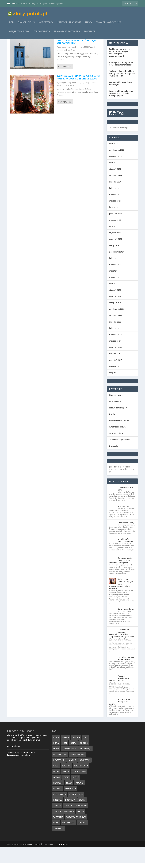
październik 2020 (116, 325)
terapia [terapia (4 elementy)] (57, 821)
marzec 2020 (115, 356)
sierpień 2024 (115, 197)
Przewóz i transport (69, 24)
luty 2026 (113, 159)
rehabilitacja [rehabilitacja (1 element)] (76, 810)
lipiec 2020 (114, 344)
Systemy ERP (123, 522)
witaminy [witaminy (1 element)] (58, 833)
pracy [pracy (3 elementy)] (69, 798)
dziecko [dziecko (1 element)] (84, 759)
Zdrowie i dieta (41, 33)
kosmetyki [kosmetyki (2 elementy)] (85, 776)
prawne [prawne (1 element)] (79, 798)
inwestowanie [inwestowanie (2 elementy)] (77, 770)
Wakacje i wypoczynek (108, 24)
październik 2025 (116, 165)
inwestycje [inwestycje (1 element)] (58, 776)
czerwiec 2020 (115, 350)
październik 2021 (116, 267)
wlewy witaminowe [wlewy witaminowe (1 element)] (76, 833)
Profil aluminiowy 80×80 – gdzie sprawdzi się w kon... (43, 3)
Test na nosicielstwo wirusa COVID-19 (119, 694)
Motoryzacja (46, 24)
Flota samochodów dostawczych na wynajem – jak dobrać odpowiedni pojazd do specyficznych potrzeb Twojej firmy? (27, 753)
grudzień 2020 (115, 312)
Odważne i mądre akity (125, 504)
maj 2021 (113, 286)
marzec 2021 (115, 293)
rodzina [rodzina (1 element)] (57, 815)
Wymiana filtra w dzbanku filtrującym (121, 99)
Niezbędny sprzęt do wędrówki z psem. (121, 717)
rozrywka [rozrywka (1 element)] (70, 815)
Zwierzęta (89, 33)
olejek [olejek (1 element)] (75, 793)
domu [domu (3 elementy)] (73, 759)
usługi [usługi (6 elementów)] (80, 827)
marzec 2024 (115, 216)
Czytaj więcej (64, 82)
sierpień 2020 (115, 337)
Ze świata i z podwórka (67, 33)
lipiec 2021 (114, 274)
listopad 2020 (115, 318)
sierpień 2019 (115, 369)
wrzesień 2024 (115, 191)
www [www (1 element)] (55, 838)
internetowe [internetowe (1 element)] (60, 770)
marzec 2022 (115, 236)
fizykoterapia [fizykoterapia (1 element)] (69, 764)
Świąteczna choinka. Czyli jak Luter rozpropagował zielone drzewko (78, 93)
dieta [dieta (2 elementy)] (56, 759)
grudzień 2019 (115, 363)
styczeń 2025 (115, 185)
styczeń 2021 (115, 306)
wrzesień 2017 (115, 376)
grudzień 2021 (115, 255)
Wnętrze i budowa (19, 33)
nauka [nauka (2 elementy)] (66, 787)
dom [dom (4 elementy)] (64, 759)
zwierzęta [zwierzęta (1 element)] (58, 844)
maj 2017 (113, 388)
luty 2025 (113, 178)
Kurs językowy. (14, 762)
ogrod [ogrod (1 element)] (56, 793)
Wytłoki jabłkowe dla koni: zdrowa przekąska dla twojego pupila (121, 109)
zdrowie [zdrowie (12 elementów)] (82, 838)
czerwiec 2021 (115, 280)
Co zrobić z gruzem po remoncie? (126, 674)
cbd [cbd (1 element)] (85, 753)
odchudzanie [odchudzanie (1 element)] (79, 787)
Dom (11, 24)
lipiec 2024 (114, 204)
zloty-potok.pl (73, 63)
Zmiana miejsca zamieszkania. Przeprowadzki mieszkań (21, 769)
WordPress (63, 860)
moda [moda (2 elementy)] (56, 787)
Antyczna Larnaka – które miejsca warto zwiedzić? (77, 57)
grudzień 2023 (115, 229)
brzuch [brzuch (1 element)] (76, 753)
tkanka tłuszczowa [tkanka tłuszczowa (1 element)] (63, 827)
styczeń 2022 (115, 248)
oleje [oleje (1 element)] (66, 793)
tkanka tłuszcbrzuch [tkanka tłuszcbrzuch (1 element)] (75, 821)
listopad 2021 (115, 261)
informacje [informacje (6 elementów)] (85, 764)
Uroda (89, 24)
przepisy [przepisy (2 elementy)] (57, 804)
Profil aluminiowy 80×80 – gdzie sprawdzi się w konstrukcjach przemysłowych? (120, 68)
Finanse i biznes (26, 24)
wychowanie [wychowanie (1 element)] (68, 838)
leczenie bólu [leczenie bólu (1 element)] (81, 781)
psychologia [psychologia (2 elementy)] (59, 810)
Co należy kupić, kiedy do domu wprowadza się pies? (120, 576)
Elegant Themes (33, 860)
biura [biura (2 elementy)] (56, 753)
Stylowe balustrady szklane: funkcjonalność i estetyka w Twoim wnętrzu (122, 89)
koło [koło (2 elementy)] (55, 781)
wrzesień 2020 (115, 331)
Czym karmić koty (126, 538)
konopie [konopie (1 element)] (72, 776)
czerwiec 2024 (115, 210)
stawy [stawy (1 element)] (82, 815)
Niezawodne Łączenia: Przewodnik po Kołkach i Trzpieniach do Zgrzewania (121, 649)
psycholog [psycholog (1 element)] (70, 804)
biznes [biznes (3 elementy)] (65, 753)
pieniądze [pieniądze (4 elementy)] (58, 798)
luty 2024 (113, 223)
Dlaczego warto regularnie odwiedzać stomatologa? (121, 79)
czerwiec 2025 (115, 172)
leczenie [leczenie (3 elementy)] (66, 781)
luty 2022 (113, 242)
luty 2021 (113, 299)
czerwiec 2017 (115, 382)
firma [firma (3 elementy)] (56, 764)
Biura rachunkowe (126, 625)
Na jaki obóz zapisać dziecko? (125, 556)
